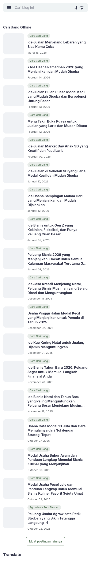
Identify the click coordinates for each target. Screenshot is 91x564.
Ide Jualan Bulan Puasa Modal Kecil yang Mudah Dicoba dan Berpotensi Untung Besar (56, 96)
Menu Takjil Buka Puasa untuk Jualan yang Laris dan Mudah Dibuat (57, 123)
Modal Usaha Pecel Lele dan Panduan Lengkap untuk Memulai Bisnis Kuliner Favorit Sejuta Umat (55, 488)
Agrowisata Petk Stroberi (44, 507)
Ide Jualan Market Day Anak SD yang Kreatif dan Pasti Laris (57, 148)
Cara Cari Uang (39, 35)
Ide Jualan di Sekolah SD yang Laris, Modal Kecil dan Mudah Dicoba (57, 173)
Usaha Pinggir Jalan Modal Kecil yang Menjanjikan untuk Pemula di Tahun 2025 (55, 317)
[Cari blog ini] (42, 7)
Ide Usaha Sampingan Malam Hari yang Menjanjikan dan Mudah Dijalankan (55, 200)
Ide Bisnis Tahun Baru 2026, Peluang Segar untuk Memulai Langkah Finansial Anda (57, 371)
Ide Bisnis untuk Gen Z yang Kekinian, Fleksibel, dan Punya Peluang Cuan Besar (52, 229)
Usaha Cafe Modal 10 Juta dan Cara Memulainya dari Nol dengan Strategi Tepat (56, 430)
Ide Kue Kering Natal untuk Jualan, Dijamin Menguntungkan (55, 344)
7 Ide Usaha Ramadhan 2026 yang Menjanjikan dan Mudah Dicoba (55, 69)
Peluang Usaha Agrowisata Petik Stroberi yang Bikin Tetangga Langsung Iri (54, 518)
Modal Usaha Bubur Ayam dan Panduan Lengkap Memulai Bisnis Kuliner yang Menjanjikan (55, 459)
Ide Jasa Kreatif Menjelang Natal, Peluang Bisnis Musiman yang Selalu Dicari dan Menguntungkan (57, 288)
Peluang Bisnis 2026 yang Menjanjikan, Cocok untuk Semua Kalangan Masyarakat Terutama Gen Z (57, 259)
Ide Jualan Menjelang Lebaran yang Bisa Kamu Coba (56, 44)
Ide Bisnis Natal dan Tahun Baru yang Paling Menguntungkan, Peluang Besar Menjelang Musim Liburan (54, 401)
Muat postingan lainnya (45, 541)
